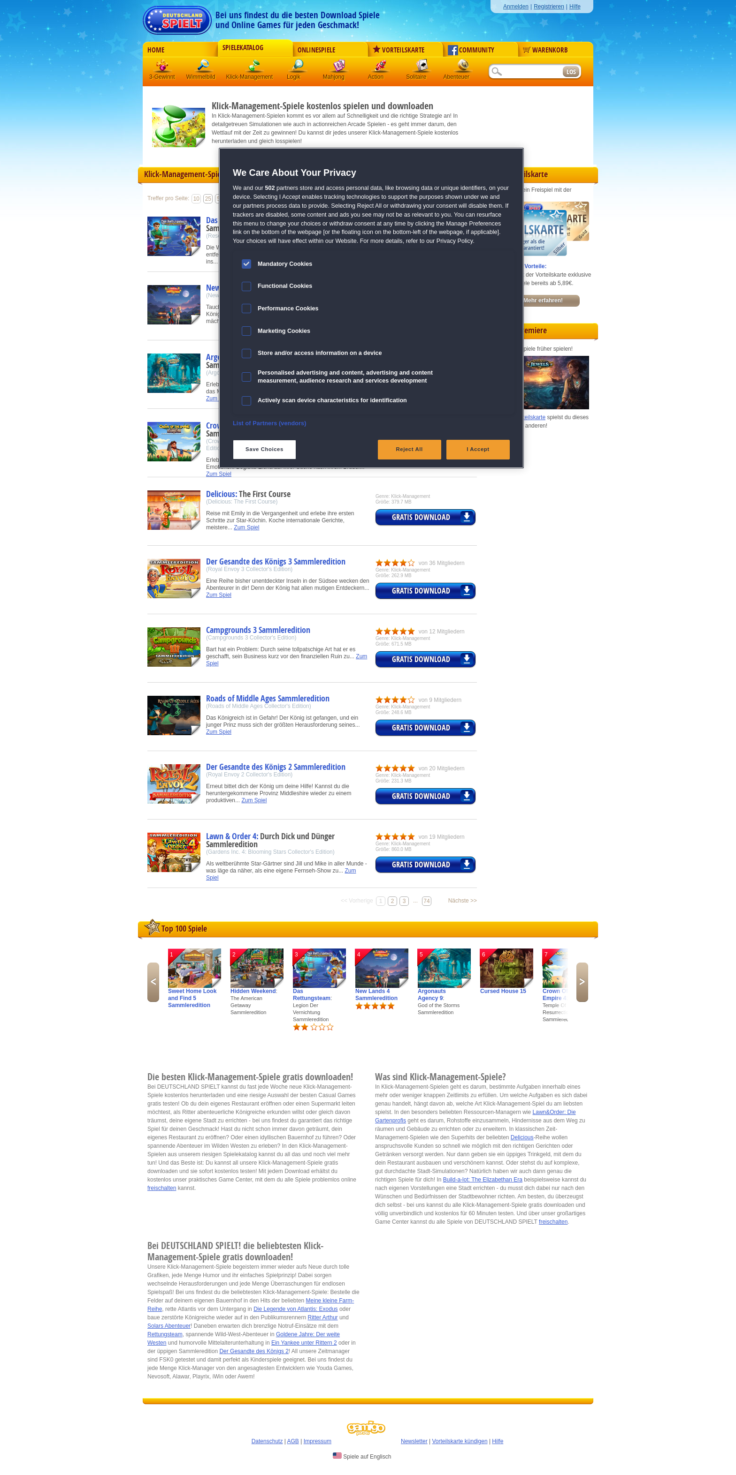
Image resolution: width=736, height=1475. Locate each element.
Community (471, 50)
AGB (293, 1441)
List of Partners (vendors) (270, 423)
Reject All (409, 449)
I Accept (478, 449)
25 (208, 199)
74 (426, 901)
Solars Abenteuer (169, 1326)
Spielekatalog (242, 48)
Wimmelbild (204, 68)
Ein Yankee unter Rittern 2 (304, 1343)
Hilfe (575, 6)
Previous (153, 982)
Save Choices (264, 449)
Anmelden (516, 6)
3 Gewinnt (162, 68)
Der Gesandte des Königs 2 (253, 1351)
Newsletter (414, 1441)
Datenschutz (267, 1441)
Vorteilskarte (398, 50)
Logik (298, 68)
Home (155, 50)
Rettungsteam (165, 1334)
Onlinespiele (316, 50)
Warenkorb (545, 50)
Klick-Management (254, 68)
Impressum (317, 1441)
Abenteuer (463, 68)
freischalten (161, 1188)
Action (380, 68)
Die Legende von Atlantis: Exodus (295, 1309)
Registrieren (549, 6)
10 (196, 199)
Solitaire (422, 68)
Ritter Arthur (323, 1317)
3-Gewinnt (162, 77)
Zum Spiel (218, 474)
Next (582, 982)
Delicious (522, 1137)
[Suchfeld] (525, 72)
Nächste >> (462, 900)
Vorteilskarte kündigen (459, 1441)
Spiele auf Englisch (362, 1456)
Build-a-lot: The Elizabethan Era (482, 1179)
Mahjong (339, 68)
